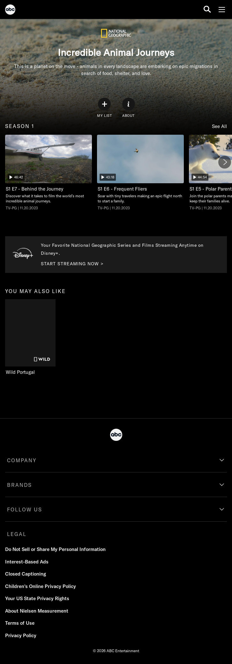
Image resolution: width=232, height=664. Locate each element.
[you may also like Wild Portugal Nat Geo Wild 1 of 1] (32, 337)
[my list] (104, 108)
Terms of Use (19, 623)
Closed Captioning (25, 574)
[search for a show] (207, 9)
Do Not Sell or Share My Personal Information (55, 549)
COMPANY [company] (22, 460)
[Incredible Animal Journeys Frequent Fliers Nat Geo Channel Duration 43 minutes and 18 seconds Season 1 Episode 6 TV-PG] (140, 173)
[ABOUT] (128, 108)
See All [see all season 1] (219, 126)
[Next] (224, 162)
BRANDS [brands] (19, 485)
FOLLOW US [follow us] (24, 509)
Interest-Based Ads (27, 562)
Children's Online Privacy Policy (40, 586)
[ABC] (10, 10)
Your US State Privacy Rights (37, 598)
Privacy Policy (20, 635)
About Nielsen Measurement (36, 611)
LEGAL (16, 534)
